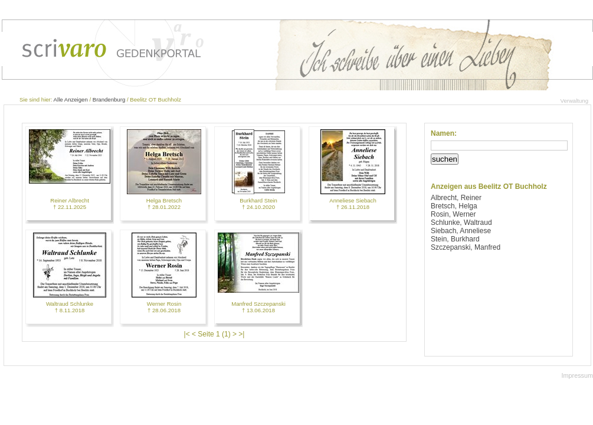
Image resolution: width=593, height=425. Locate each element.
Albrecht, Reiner (456, 198)
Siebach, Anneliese (461, 231)
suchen (444, 159)
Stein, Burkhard (455, 239)
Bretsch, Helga (454, 206)
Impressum (577, 375)
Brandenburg (109, 99)
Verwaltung (574, 100)
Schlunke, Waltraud (461, 222)
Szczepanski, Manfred (465, 247)
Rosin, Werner (453, 214)
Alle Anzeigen (71, 99)
